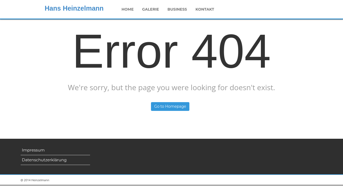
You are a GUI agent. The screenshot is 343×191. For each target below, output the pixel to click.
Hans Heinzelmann (74, 8)
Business (177, 9)
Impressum (33, 150)
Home (128, 9)
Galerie (150, 9)
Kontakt (204, 9)
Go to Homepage (170, 106)
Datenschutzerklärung (44, 159)
